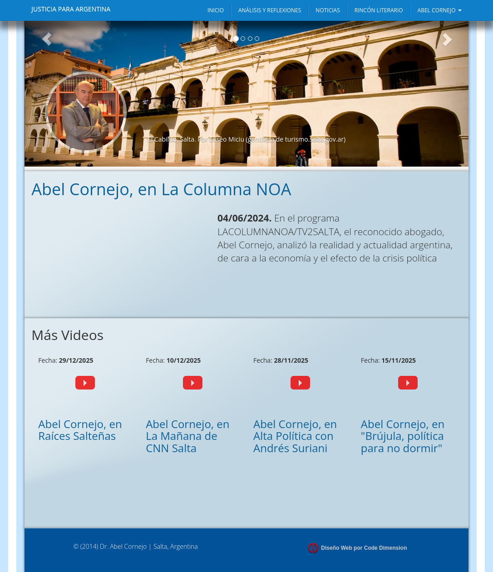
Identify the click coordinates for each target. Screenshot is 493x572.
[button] (47, 94)
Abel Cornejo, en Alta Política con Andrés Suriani (295, 435)
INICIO (215, 10)
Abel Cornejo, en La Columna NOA (161, 189)
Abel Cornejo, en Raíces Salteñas (80, 429)
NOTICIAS (328, 10)
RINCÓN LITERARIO (379, 10)
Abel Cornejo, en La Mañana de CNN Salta (187, 435)
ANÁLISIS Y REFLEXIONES (269, 10)
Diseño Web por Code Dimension (364, 548)
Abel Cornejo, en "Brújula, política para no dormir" (402, 435)
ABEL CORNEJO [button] (440, 10)
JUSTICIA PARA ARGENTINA (70, 9)
